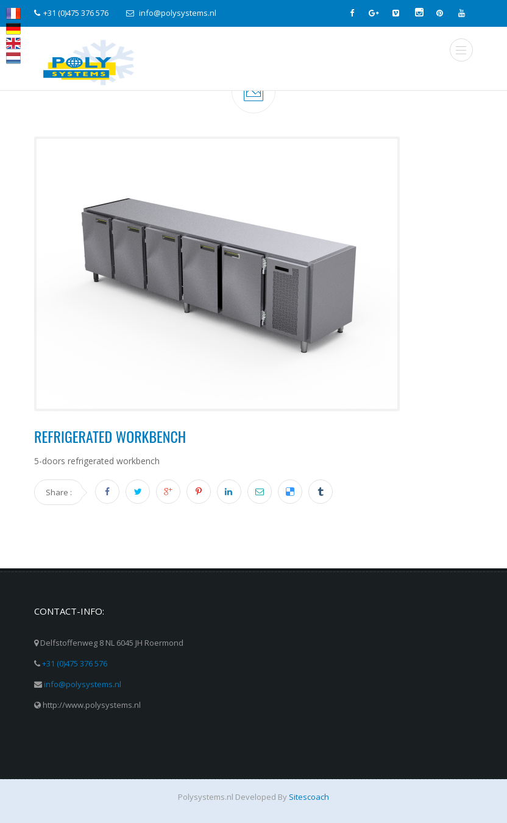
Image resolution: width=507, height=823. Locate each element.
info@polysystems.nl (82, 684)
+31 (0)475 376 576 (74, 663)
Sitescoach (309, 796)
